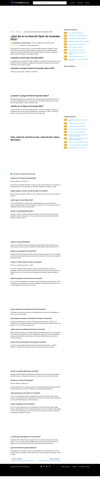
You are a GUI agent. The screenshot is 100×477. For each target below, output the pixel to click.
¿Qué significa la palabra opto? (75, 33)
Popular (87, 2)
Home (12, 32)
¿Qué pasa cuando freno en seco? (76, 56)
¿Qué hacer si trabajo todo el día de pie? (78, 129)
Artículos (72, 2)
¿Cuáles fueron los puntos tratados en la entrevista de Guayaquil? (78, 135)
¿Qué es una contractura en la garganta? (78, 144)
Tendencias (80, 2)
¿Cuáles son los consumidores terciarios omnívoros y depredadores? (78, 139)
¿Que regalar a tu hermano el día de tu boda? (77, 120)
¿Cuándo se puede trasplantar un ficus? (77, 35)
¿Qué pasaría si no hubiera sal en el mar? (78, 142)
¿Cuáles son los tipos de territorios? (77, 132)
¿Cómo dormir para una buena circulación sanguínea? (78, 60)
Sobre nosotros (65, 466)
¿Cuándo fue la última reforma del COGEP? (78, 41)
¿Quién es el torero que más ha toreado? (50, 460)
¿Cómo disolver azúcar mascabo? (76, 50)
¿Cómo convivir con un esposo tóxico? (77, 147)
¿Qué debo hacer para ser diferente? (77, 126)
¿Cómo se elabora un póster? (75, 47)
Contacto (74, 466)
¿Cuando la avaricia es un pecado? (76, 123)
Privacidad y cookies (84, 466)
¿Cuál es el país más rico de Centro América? (77, 53)
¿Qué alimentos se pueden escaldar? (77, 38)
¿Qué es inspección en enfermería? (76, 44)
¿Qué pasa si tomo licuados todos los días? (22, 460)
